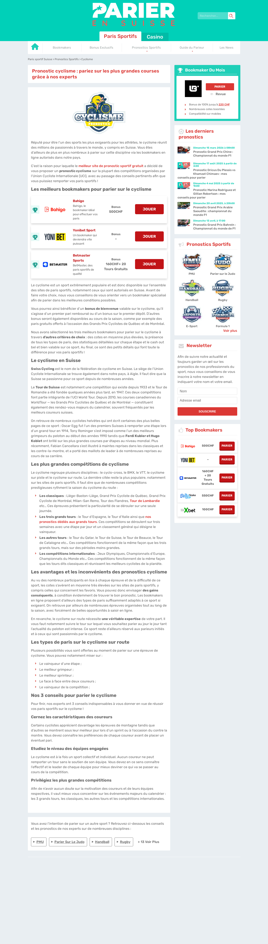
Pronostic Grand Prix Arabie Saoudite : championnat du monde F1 (213, 211)
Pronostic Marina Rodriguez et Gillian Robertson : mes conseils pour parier (207, 193)
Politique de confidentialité (142, 878)
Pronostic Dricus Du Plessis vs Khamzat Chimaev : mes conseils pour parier (206, 173)
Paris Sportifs (120, 36)
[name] (207, 391)
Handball (102, 842)
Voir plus (230, 331)
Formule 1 (222, 326)
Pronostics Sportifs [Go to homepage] (146, 47)
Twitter (184, 878)
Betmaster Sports (81, 257)
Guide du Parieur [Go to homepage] (192, 47)
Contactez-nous (168, 878)
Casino (155, 37)
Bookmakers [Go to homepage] (62, 47)
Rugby (125, 842)
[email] (207, 400)
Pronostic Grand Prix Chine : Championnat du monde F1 (213, 153)
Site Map (195, 878)
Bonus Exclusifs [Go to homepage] (101, 47)
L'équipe (119, 878)
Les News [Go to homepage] (226, 47)
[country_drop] (137, 890)
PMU (40, 842)
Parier (219, 86)
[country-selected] (132, 890)
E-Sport (191, 326)
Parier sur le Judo (69, 842)
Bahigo (78, 201)
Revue (218, 94)
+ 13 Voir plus (148, 842)
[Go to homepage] (35, 48)
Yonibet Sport (84, 230)
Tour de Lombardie (145, 501)
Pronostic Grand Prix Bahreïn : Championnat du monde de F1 (214, 226)
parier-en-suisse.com (99, 878)
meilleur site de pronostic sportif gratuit (111, 166)
